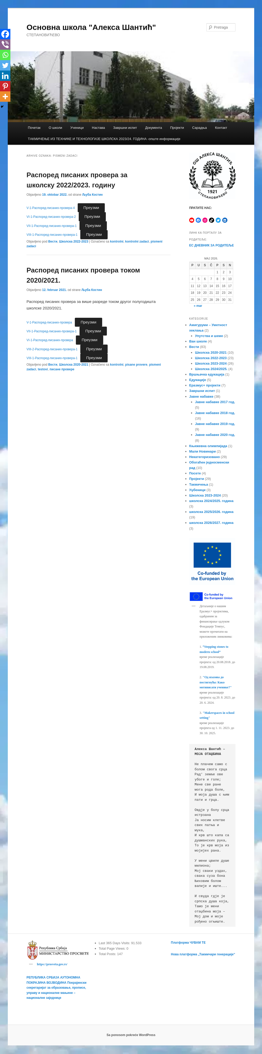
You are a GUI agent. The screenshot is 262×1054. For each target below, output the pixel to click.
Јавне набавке (201, 396)
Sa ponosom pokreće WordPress (131, 1036)
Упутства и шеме (209, 336)
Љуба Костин (92, 194)
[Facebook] (5, 34)
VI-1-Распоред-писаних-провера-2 (51, 217)
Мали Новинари (202, 451)
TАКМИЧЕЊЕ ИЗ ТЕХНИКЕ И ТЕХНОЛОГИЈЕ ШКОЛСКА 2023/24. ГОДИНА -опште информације (104, 139)
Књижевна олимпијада (208, 446)
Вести (52, 241)
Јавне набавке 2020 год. (215, 435)
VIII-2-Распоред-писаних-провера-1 (52, 349)
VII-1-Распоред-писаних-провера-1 (52, 226)
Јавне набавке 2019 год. (215, 424)
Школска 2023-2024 (211, 363)
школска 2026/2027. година (211, 523)
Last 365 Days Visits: (115, 943)
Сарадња (199, 128)
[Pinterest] (5, 86)
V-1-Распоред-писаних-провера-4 (51, 208)
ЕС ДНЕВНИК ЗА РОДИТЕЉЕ (211, 245)
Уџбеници (197, 490)
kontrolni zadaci (137, 241)
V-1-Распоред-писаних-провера (49, 322)
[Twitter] (5, 65)
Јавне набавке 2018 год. (215, 413)
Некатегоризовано (204, 457)
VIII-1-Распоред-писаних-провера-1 (52, 235)
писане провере (62, 369)
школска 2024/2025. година (211, 501)
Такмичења (198, 484)
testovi (43, 369)
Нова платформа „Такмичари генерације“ (203, 954)
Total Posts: (108, 954)
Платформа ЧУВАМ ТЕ (188, 942)
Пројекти (177, 128)
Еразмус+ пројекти (204, 385)
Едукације (197, 380)
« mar (198, 306)
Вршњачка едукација (206, 374)
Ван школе (198, 341)
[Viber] (5, 44)
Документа (153, 128)
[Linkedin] (5, 76)
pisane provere (136, 364)
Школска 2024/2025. (211, 369)
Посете (195, 473)
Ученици (77, 128)
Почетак (34, 128)
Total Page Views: (113, 948)
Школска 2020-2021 (73, 364)
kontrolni (116, 241)
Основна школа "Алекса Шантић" (91, 27)
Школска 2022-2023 (73, 241)
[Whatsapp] (5, 55)
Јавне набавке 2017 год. (215, 402)
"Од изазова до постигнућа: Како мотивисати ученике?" (216, 682)
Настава (98, 128)
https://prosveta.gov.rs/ (52, 964)
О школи (55, 128)
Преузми (91, 207)
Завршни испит (125, 128)
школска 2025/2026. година (211, 512)
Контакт (221, 128)
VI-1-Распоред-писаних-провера (50, 340)
